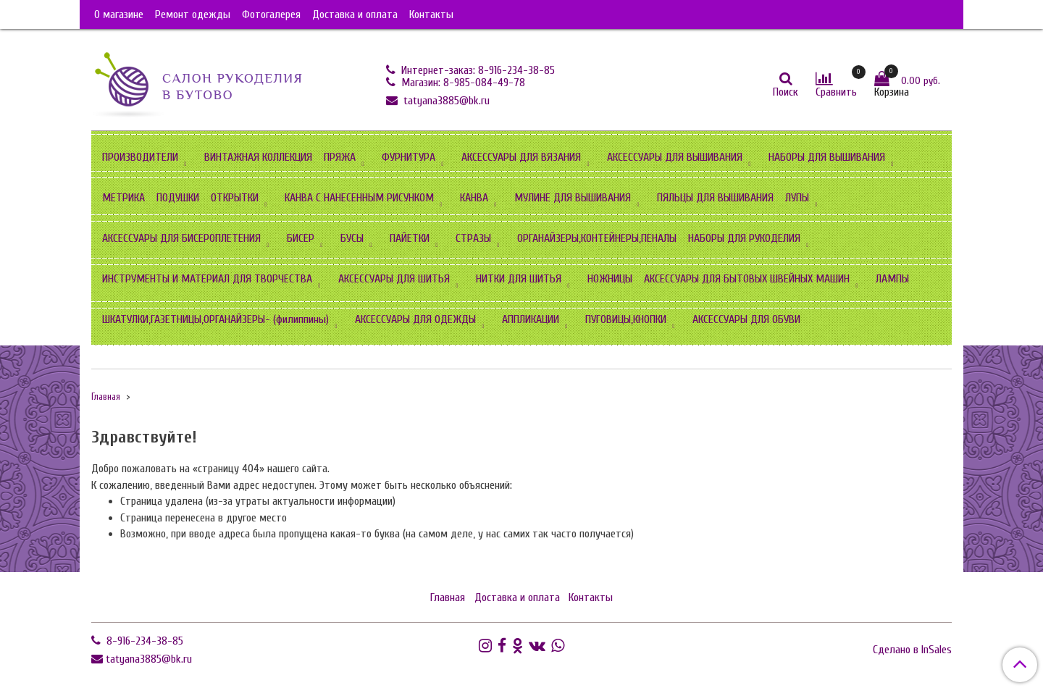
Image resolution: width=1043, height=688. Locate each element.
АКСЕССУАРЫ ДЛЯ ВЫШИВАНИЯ (674, 157)
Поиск (785, 91)
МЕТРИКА (123, 197)
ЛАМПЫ (892, 278)
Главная (105, 397)
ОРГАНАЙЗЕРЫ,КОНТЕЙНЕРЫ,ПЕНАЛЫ (597, 238)
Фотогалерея (271, 14)
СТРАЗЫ (473, 238)
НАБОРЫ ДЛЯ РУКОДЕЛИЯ (744, 238)
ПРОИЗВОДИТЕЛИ (140, 157)
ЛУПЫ (797, 197)
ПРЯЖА (340, 157)
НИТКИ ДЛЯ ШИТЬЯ (518, 278)
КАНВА (474, 197)
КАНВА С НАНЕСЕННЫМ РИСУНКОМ (359, 197)
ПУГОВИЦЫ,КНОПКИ (625, 319)
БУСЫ (352, 238)
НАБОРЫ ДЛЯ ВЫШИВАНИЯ (826, 157)
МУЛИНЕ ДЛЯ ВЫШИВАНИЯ (572, 197)
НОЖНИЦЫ (609, 278)
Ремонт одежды (192, 14)
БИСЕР (300, 238)
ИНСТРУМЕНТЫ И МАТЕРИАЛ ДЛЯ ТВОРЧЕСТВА (207, 278)
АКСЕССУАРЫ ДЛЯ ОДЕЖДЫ (415, 319)
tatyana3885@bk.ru (445, 100)
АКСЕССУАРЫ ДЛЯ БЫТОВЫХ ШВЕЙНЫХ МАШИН (747, 278)
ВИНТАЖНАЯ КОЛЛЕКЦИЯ (258, 157)
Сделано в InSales (912, 649)
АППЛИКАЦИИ (530, 319)
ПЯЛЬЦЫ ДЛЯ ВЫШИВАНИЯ (715, 197)
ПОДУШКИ (177, 197)
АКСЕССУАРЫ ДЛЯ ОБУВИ (746, 319)
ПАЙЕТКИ (410, 238)
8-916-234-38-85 (143, 640)
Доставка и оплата (355, 14)
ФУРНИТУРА (408, 157)
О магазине (118, 14)
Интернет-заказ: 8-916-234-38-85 (476, 70)
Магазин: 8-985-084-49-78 (461, 82)
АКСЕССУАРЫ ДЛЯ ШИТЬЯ (394, 278)
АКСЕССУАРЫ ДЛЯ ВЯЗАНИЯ (521, 157)
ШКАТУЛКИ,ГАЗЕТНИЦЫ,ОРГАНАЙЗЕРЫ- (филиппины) (215, 319)
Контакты (431, 14)
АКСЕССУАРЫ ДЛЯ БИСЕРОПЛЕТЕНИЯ (181, 238)
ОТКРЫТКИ (235, 197)
